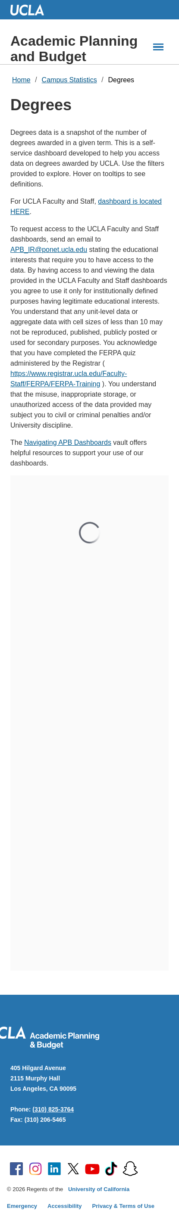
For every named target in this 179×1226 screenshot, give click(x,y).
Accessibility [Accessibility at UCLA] (64, 1206)
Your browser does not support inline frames (89, 723)
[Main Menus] (158, 47)
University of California (98, 1189)
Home (21, 80)
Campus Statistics (69, 80)
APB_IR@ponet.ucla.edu (48, 249)
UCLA (31, 9)
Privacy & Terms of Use (123, 1206)
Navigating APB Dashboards (67, 442)
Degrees (121, 80)
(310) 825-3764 (53, 1109)
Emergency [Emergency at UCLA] (22, 1206)
